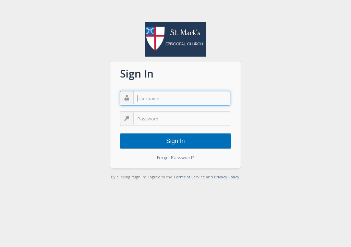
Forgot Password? (175, 157)
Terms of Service (189, 176)
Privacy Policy (226, 176)
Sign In (175, 141)
